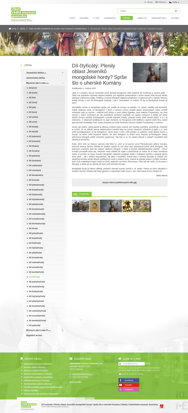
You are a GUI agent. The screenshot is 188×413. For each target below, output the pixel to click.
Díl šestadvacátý (36, 209)
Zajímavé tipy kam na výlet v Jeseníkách (41, 394)
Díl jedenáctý (35, 136)
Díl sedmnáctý (35, 165)
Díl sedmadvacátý (37, 214)
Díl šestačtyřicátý (37, 306)
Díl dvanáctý (34, 141)
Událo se (142, 18)
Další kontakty (75, 382)
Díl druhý (33, 93)
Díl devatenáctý (36, 175)
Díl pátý (32, 107)
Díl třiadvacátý (35, 194)
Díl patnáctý (34, 156)
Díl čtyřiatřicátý (36, 248)
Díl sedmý (33, 117)
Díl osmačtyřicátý (37, 316)
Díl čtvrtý (33, 102)
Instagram (129, 389)
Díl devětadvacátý (37, 223)
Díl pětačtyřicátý (36, 301)
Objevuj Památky (31, 390)
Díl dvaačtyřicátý (36, 286)
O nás (96, 18)
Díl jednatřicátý (36, 233)
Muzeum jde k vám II (38, 330)
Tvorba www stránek (162, 406)
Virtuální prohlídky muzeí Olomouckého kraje (43, 387)
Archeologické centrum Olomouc (38, 384)
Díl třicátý (33, 228)
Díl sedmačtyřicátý (37, 311)
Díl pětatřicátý (35, 253)
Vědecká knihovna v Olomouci (37, 380)
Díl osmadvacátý (36, 219)
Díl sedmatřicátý (36, 262)
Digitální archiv (34, 335)
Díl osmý (33, 122)
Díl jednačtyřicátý (37, 282)
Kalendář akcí (159, 18)
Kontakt (175, 18)
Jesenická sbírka (36, 73)
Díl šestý (33, 112)
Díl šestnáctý (35, 160)
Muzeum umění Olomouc (35, 367)
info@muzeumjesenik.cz (82, 374)
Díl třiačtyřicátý (36, 291)
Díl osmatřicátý (36, 267)
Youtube (128, 385)
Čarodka (84, 18)
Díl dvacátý (34, 180)
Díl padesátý (34, 325)
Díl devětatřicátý (36, 272)
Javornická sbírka (35, 78)
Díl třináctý (34, 146)
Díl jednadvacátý (36, 185)
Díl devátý (33, 127)
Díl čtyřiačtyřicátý (37, 296)
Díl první (33, 88)
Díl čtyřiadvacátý (36, 199)
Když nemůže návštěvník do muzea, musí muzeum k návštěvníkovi (58, 29)
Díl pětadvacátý (36, 204)
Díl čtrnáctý (34, 151)
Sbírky (126, 18)
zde (135, 182)
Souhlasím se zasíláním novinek (132, 374)
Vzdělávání (110, 18)
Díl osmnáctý (35, 170)
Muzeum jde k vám (37, 83)
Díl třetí (32, 98)
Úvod (23, 14)
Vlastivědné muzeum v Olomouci (38, 364)
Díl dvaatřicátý (35, 238)
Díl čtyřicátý (34, 277)
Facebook (129, 380)
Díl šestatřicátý (36, 257)
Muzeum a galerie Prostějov (36, 370)
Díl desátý (33, 131)
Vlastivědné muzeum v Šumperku (38, 377)
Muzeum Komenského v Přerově (38, 374)
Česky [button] (175, 2)
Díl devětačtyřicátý (37, 320)
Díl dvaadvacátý (36, 190)
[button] (161, 2)
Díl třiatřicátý (35, 243)
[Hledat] (176, 11)
